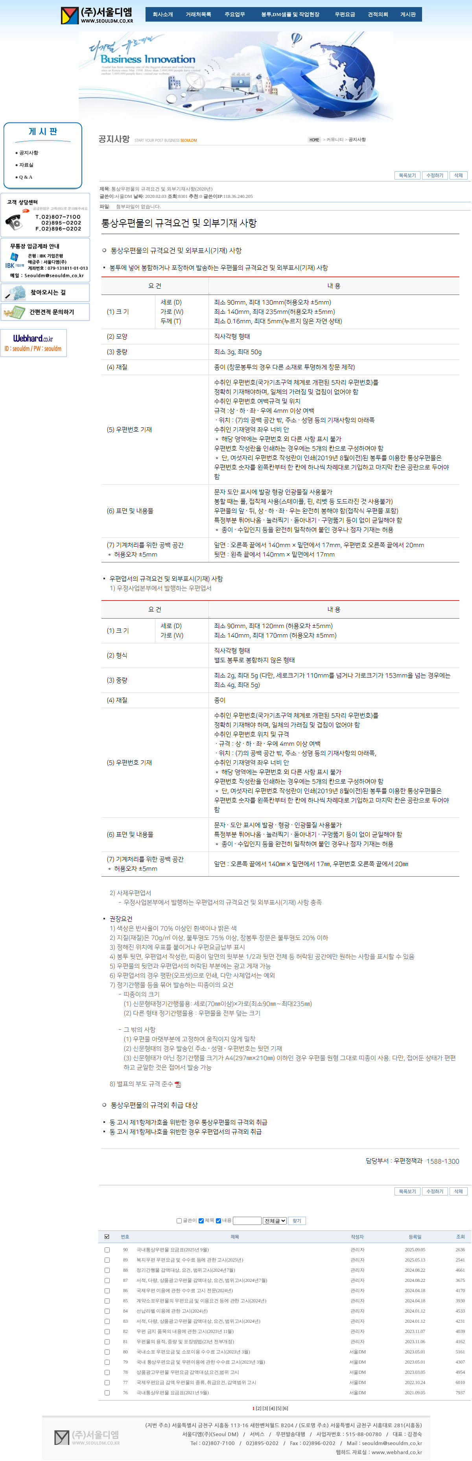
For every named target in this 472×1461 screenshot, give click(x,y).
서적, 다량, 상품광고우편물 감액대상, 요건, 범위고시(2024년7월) (201, 1280)
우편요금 (345, 14)
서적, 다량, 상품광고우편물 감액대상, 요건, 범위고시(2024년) (199, 1321)
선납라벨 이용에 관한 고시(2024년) (172, 1311)
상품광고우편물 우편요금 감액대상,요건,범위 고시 (188, 1372)
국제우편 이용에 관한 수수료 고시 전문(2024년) (184, 1290)
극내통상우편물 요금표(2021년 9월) (172, 1392)
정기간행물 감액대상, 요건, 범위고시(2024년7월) (185, 1270)
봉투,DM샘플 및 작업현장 (290, 14)
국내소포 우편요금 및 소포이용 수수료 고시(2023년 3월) (193, 1352)
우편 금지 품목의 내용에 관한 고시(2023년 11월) (185, 1331)
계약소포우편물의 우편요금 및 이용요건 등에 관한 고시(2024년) (201, 1301)
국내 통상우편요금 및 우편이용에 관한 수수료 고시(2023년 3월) (201, 1362)
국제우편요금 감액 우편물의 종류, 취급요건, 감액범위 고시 (196, 1382)
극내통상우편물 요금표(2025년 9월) (172, 1249)
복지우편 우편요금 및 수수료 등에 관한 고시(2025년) (189, 1260)
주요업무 (235, 14)
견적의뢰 (378, 14)
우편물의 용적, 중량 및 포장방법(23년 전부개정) (185, 1341)
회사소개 (163, 14)
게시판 (408, 14)
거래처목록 (198, 14)
